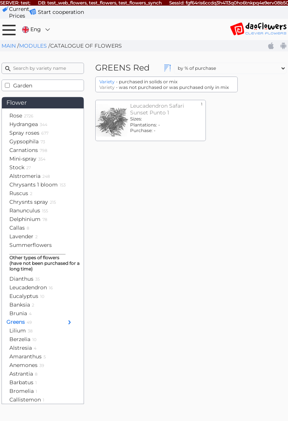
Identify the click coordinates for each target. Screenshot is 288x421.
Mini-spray (27, 158)
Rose (21, 115)
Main (9, 45)
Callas (19, 227)
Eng (36, 29)
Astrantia (23, 373)
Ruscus (20, 193)
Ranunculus (28, 210)
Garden (22, 85)
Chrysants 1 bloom (37, 184)
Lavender (23, 236)
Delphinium (28, 219)
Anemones (26, 365)
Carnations (28, 150)
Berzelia (22, 339)
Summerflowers (30, 245)
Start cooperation (61, 12)
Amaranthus (27, 356)
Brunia (20, 313)
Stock (20, 167)
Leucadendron (31, 287)
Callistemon (26, 399)
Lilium (21, 330)
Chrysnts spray (32, 201)
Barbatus (23, 382)
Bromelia (23, 391)
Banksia (21, 304)
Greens (19, 322)
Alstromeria (29, 176)
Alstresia (22, 347)
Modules (33, 45)
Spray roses (28, 132)
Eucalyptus (26, 296)
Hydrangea (28, 124)
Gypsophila (27, 141)
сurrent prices (19, 12)
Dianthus (24, 278)
